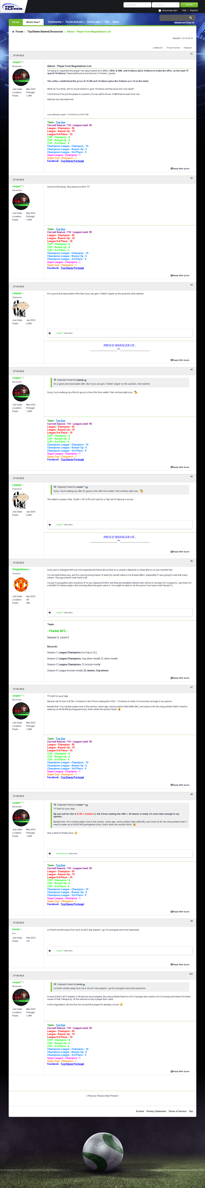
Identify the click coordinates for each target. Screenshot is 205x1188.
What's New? (33, 22)
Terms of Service (178, 1111)
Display (187, 48)
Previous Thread (96, 1095)
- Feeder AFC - (57, 631)
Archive (140, 1111)
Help (184, 10)
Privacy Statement (156, 1111)
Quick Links (93, 21)
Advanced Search (184, 22)
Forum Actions (74, 21)
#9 (191, 921)
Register (194, 10)
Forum (15, 22)
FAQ (107, 21)
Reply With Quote (180, 168)
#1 (191, 54)
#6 (191, 561)
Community (54, 21)
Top (191, 1111)
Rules (116, 21)
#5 (191, 476)
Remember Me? (169, 10)
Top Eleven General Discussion (45, 31)
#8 (191, 794)
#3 (191, 285)
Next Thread (111, 1095)
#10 (191, 974)
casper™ (60, 333)
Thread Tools (172, 48)
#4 (191, 369)
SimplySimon (62, 853)
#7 (191, 687)
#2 (191, 178)
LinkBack (157, 48)
